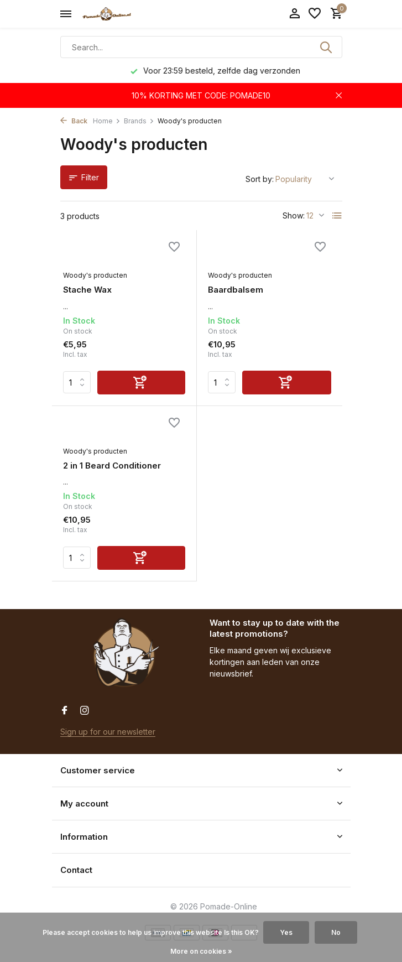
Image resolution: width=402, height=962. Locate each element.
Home (107, 121)
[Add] (141, 382)
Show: (294, 215)
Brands (139, 121)
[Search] (201, 47)
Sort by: (260, 179)
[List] (337, 216)
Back (73, 121)
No (336, 932)
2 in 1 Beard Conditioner (112, 465)
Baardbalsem (235, 289)
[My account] (294, 14)
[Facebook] (64, 710)
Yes (286, 932)
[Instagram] (84, 710)
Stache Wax (87, 289)
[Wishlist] (315, 13)
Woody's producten (95, 275)
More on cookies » (201, 951)
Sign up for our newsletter (107, 731)
